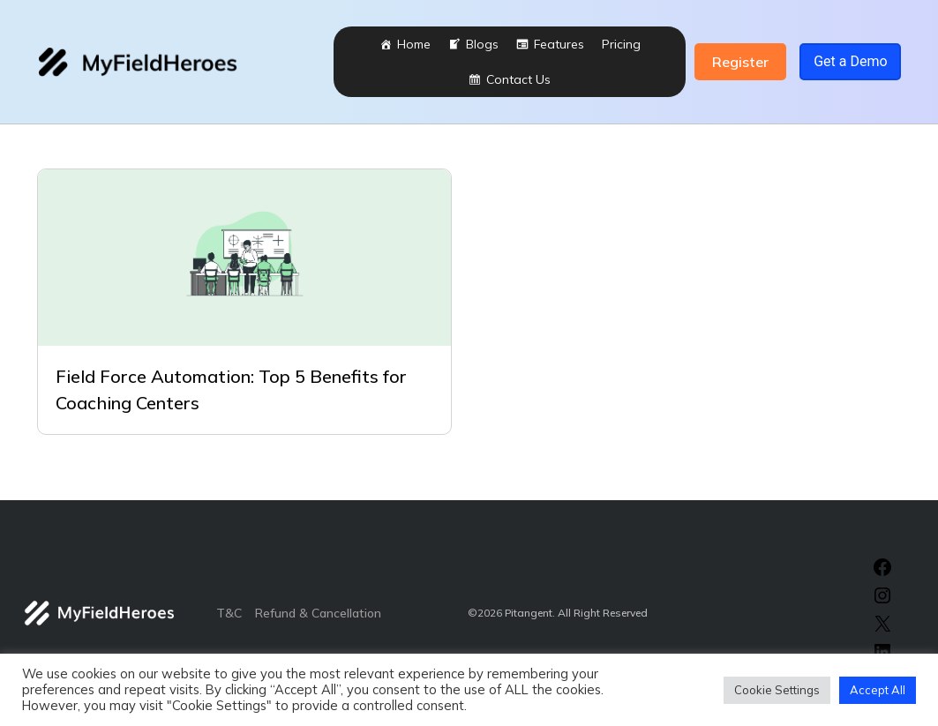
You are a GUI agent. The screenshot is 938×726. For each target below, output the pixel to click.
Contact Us (518, 79)
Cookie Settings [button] (777, 690)
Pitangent (528, 612)
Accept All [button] (877, 690)
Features (559, 44)
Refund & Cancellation (318, 613)
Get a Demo (850, 61)
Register (740, 62)
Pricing (621, 44)
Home (414, 44)
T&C (229, 613)
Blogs (482, 44)
